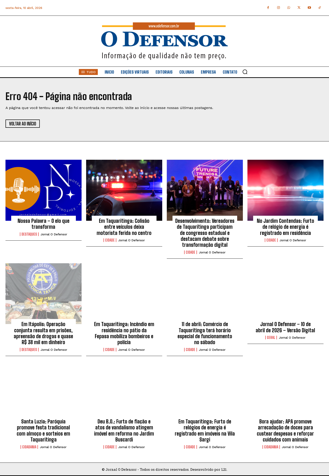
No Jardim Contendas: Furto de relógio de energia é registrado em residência (285, 227)
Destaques (29, 234)
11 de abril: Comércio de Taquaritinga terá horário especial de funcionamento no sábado (205, 333)
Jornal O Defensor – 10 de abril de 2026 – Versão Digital (285, 327)
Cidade (110, 240)
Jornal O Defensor (54, 234)
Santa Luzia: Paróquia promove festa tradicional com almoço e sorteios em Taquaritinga (43, 430)
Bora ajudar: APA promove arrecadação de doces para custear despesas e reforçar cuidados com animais (285, 430)
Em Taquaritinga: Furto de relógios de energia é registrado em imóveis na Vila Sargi (205, 430)
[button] (244, 71)
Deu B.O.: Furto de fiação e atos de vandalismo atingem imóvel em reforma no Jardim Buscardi (124, 430)
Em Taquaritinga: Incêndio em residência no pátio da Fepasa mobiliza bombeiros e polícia (124, 333)
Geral (271, 337)
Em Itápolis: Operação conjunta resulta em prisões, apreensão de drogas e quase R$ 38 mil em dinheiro (43, 333)
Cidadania (29, 447)
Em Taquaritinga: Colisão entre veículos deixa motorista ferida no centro (124, 227)
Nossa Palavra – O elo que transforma (43, 224)
